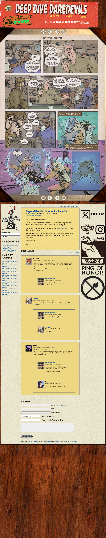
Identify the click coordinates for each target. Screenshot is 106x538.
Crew (69, 17)
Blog (84, 17)
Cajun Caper (6, 247)
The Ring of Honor (93, 283)
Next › (73, 206)
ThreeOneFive (32, 213)
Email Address (5, 232)
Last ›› (78, 206)
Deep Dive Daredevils (51, 9)
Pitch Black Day (7, 248)
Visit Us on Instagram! (93, 212)
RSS (68, 441)
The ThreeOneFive (9, 8)
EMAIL (53, 409)
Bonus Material (7, 252)
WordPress (48, 441)
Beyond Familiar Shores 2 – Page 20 (46, 211)
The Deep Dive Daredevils (33, 215)
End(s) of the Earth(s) (9, 250)
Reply (53, 260)
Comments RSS (74, 252)
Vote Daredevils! (93, 250)
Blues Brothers (62, 228)
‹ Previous (67, 206)
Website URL (55, 412)
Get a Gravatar (61, 405)
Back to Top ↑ (74, 441)
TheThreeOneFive (33, 441)
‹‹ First (60, 206)
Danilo (35, 298)
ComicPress (57, 441)
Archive (54, 17)
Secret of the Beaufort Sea (10, 245)
